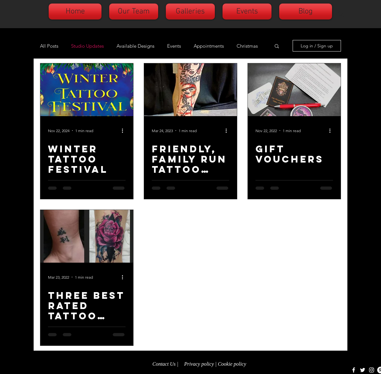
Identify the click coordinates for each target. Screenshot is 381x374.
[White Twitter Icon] (362, 370)
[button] (277, 46)
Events (174, 46)
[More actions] (124, 130)
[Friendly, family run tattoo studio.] (190, 89)
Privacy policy (199, 364)
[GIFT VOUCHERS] (294, 89)
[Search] (340, 14)
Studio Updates (87, 46)
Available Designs (135, 46)
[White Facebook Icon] (353, 370)
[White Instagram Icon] (371, 370)
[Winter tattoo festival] (86, 89)
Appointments (209, 46)
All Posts (49, 46)
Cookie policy (232, 364)
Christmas (247, 46)
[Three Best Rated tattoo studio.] (86, 236)
